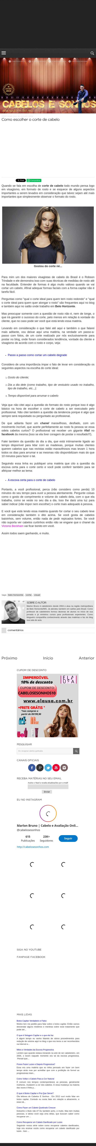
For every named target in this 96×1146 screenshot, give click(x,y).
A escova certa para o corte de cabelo (31, 480)
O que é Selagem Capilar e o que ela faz (35, 950)
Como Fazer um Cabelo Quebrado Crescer (36, 1022)
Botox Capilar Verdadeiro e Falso (32, 935)
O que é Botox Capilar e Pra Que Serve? (35, 1008)
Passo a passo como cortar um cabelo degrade (37, 355)
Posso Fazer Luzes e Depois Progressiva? (36, 979)
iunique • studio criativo (59, 1138)
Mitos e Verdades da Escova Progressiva (35, 964)
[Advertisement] (48, 24)
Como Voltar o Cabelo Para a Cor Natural (35, 993)
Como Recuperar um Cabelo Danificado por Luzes (39, 1037)
